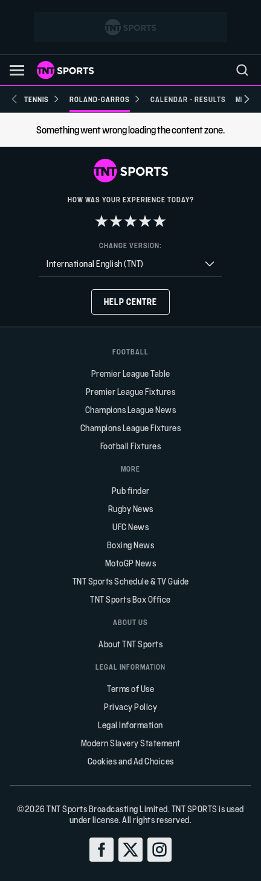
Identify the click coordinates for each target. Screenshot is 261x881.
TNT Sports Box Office (130, 599)
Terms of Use (130, 689)
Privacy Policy (130, 707)
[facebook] (101, 850)
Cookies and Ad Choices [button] (131, 761)
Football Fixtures (130, 446)
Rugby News (130, 509)
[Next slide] (246, 99)
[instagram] (159, 850)
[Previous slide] (14, 99)
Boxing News (131, 545)
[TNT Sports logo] (65, 70)
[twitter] (130, 850)
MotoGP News (130, 563)
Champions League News (130, 410)
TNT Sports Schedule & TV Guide (130, 581)
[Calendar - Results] (188, 99)
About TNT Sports (130, 644)
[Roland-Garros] (105, 99)
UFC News (130, 527)
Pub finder (131, 490)
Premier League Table (130, 373)
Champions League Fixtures (130, 428)
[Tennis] (42, 99)
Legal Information (130, 725)
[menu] (242, 70)
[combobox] (130, 264)
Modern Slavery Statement (131, 743)
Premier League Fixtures (131, 391)
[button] (17, 70)
